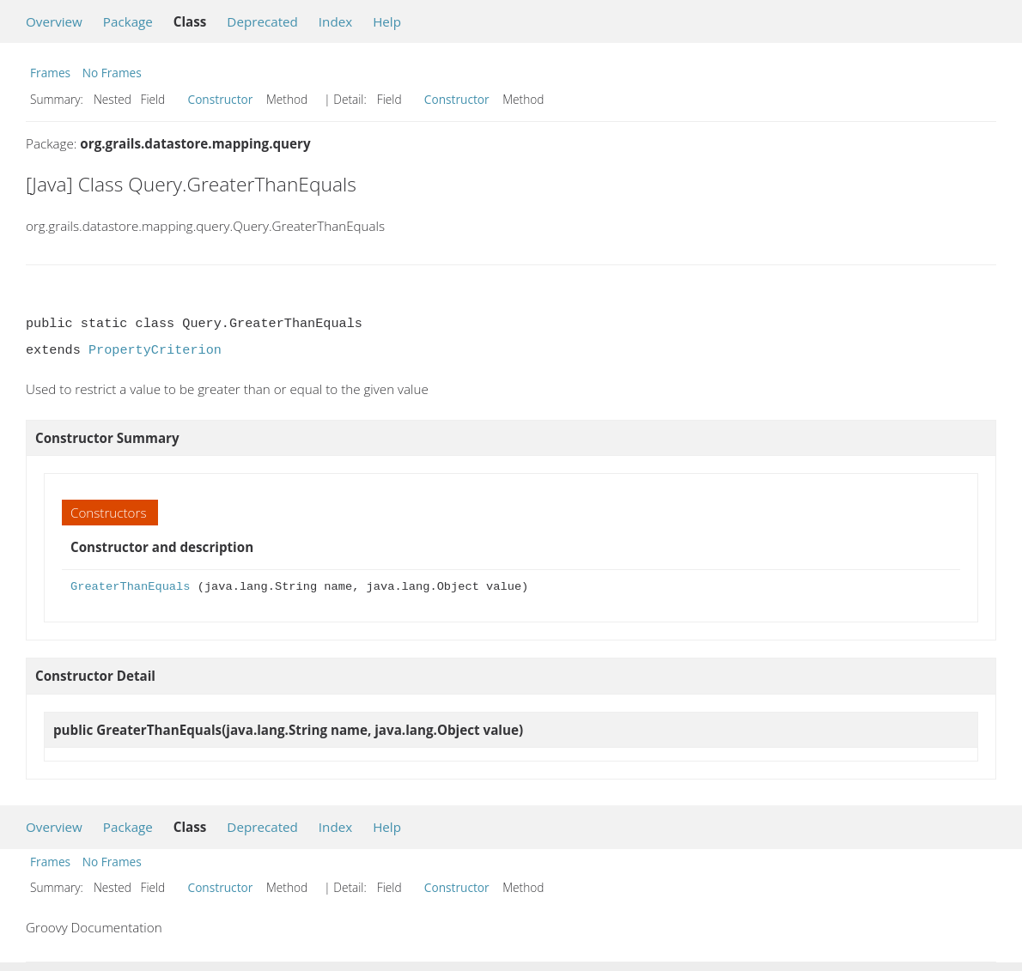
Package (128, 21)
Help (387, 21)
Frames (50, 72)
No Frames (112, 72)
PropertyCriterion (155, 350)
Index (335, 21)
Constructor (220, 99)
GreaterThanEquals (130, 587)
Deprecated (262, 21)
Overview (54, 21)
